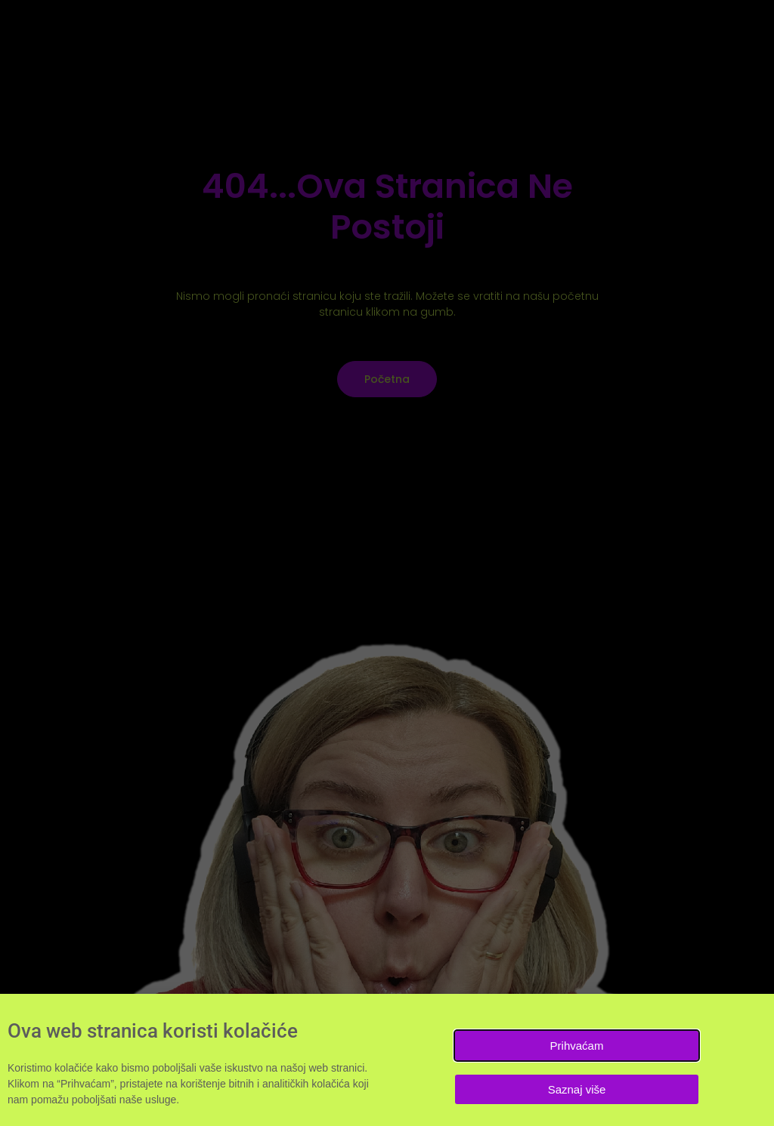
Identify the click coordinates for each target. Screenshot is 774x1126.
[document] (387, 563)
